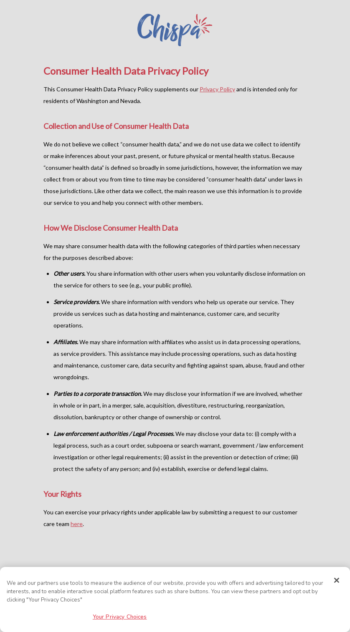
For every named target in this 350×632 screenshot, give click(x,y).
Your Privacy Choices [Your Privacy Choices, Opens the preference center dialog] (120, 617)
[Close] (336, 580)
